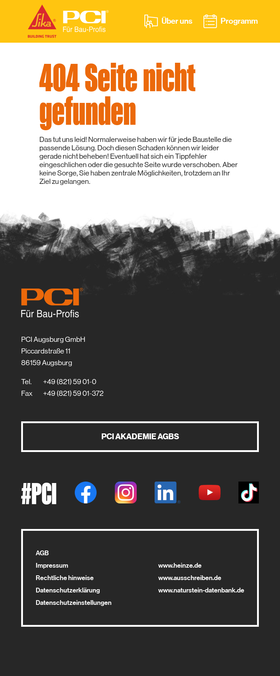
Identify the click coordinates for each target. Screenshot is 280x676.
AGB (42, 553)
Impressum (52, 565)
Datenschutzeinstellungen (74, 603)
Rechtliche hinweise (65, 578)
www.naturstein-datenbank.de (201, 590)
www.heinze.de (180, 565)
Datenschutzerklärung (68, 590)
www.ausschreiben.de (189, 578)
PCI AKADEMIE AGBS (140, 436)
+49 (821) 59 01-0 (69, 382)
